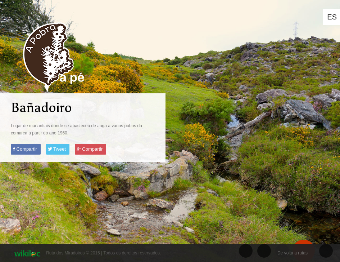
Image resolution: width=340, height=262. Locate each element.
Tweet (57, 149)
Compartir (25, 149)
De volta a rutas (292, 253)
